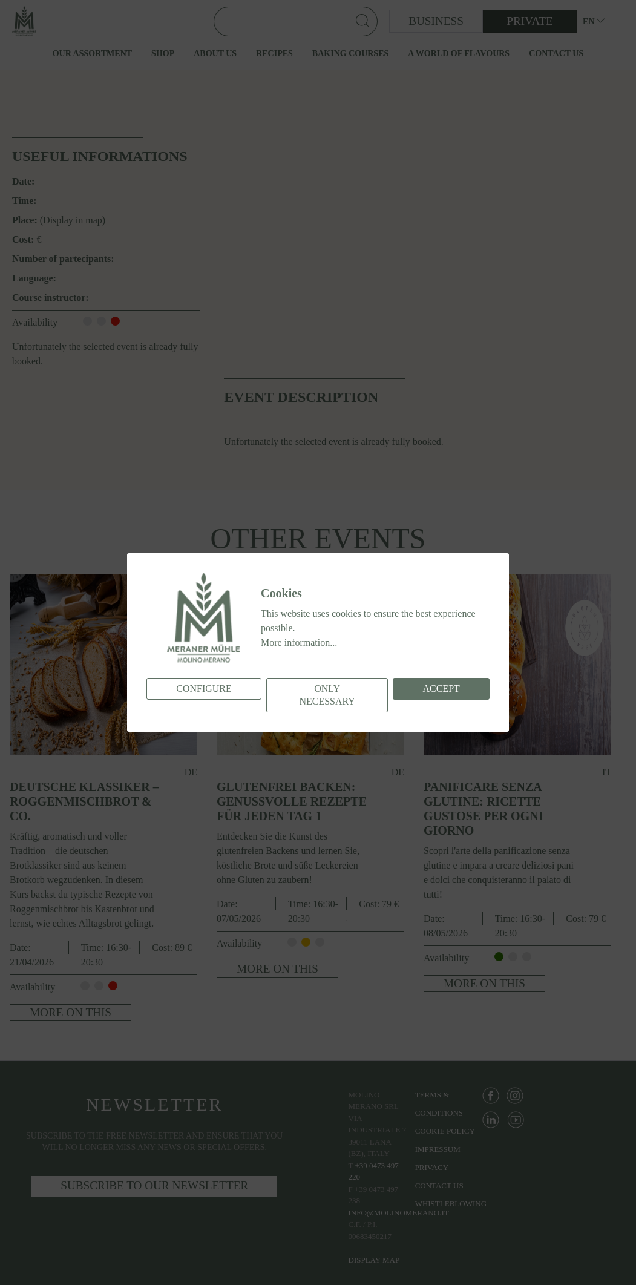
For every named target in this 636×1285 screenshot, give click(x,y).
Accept (440, 688)
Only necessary (327, 694)
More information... (299, 642)
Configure (204, 688)
